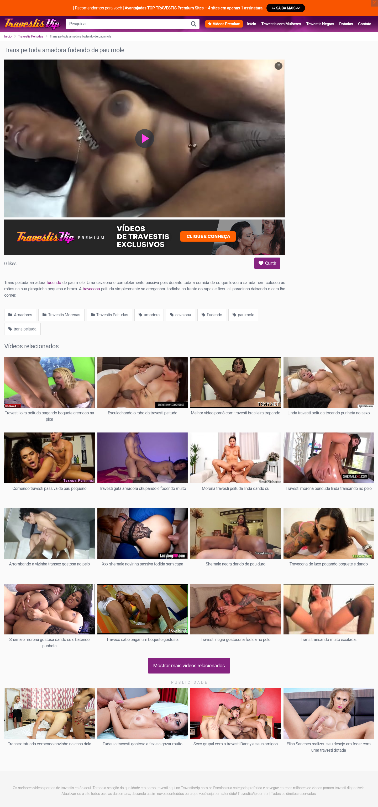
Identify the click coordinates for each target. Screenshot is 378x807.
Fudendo (212, 314)
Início (251, 24)
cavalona (180, 314)
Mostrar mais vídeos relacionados (189, 665)
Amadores (20, 314)
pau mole (243, 314)
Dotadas (346, 24)
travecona (91, 288)
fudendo (53, 282)
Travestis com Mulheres (281, 24)
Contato (364, 24)
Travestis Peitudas (30, 36)
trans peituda (22, 329)
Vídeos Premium (226, 24)
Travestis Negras (320, 24)
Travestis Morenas (61, 314)
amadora (149, 314)
